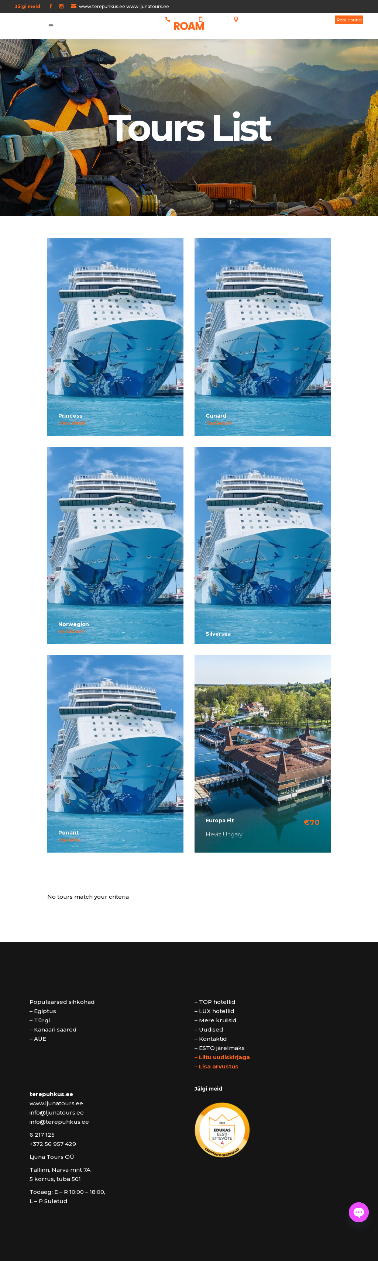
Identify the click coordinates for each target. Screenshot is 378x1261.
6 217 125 (181, 19)
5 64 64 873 (216, 19)
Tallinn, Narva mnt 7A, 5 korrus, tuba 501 (284, 20)
